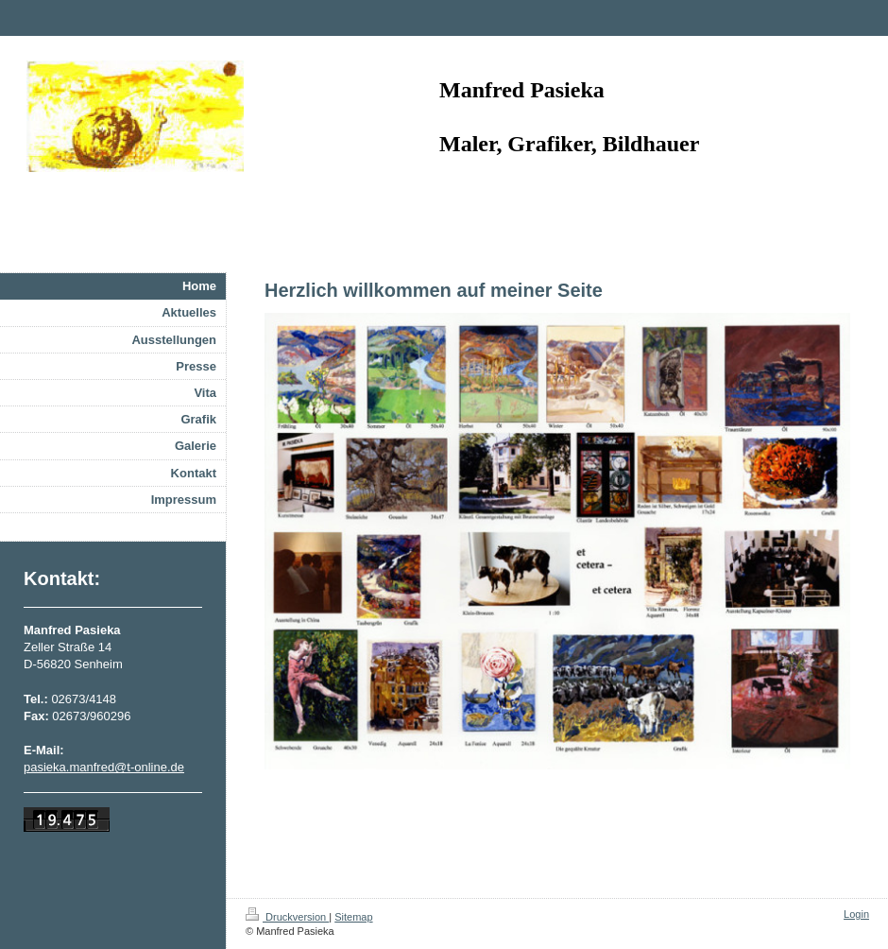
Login (856, 914)
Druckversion (287, 917)
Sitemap (353, 917)
